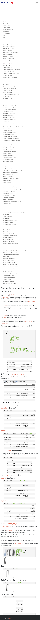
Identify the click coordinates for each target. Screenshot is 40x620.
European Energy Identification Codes (11, 273)
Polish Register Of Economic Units (10, 235)
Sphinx (10, 618)
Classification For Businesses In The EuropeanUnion (13, 126)
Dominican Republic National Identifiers (11, 100)
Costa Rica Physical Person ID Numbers (11, 73)
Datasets (3, 12)
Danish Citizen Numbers (8, 96)
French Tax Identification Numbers (10, 136)
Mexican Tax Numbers (7, 210)
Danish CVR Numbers (7, 98)
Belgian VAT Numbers (7, 50)
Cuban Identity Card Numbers (9, 79)
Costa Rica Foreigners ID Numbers (10, 77)
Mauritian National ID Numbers (9, 207)
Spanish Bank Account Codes (9, 113)
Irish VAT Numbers (7, 165)
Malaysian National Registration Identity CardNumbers (14, 212)
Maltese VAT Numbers (7, 205)
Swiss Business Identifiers (8, 63)
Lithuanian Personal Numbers (9, 191)
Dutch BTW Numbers (7, 216)
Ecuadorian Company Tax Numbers (10, 107)
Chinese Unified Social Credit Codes (10, 266)
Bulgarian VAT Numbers (8, 54)
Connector (4, 15)
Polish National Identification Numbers (11, 233)
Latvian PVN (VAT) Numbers (8, 197)
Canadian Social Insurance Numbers (10, 264)
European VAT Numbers (8, 128)
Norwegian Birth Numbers (8, 281)
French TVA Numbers (7, 142)
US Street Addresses (7, 39)
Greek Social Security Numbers (9, 151)
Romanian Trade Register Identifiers (10, 247)
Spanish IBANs (6, 121)
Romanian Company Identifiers (9, 245)
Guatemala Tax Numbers (8, 155)
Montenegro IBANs (7, 203)
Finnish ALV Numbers (7, 130)
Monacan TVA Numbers (8, 199)
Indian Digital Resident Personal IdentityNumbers (13, 170)
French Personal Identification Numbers (11, 138)
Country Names (6, 21)
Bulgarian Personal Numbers (9, 258)
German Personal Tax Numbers (9, 88)
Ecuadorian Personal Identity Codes (10, 105)
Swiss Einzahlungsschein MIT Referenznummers (13, 60)
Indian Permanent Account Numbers (10, 172)
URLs (4, 37)
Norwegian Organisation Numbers (10, 224)
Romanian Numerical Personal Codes (10, 243)
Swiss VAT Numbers (7, 65)
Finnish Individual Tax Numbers (9, 277)
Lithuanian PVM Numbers (8, 193)
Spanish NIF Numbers (7, 124)
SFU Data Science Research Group (21, 617)
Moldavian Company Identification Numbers (12, 201)
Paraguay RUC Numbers (8, 239)
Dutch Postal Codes (7, 279)
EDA (2, 14)
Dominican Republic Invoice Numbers (10, 102)
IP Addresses (6, 31)
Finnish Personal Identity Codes (9, 132)
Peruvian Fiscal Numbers (8, 229)
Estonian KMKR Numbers (8, 111)
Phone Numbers (6, 33)
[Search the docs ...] (20, 8)
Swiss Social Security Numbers (9, 62)
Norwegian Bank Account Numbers (10, 220)
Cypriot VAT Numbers (7, 81)
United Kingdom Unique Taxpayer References (12, 147)
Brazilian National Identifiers (9, 262)
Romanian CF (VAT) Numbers (9, 241)
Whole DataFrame (7, 41)
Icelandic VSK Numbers (8, 176)
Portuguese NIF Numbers (8, 237)
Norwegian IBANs (6, 218)
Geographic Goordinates (8, 29)
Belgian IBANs (6, 256)
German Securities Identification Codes (11, 94)
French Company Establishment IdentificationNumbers (14, 249)
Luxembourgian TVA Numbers (9, 195)
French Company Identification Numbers (11, 140)
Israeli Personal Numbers (8, 168)
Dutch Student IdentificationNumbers (11, 254)
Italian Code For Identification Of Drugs (11, 178)
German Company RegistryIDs (9, 86)
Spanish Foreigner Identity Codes (10, 123)
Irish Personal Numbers (8, 163)
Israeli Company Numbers (8, 166)
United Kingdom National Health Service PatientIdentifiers (15, 250)
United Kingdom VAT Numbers (9, 149)
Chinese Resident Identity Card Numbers (11, 69)
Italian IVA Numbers (7, 182)
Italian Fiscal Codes (7, 180)
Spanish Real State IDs (7, 269)
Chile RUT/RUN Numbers (8, 67)
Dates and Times (6, 23)
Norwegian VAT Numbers (8, 222)
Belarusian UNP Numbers (8, 56)
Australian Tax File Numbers (8, 48)
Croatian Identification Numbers (9, 157)
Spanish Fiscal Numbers (8, 115)
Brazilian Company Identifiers (9, 260)
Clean (3, 17)
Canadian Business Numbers (9, 58)
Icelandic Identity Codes (8, 174)
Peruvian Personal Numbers (9, 228)
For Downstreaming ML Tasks (9, 42)
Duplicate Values (6, 25)
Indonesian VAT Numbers (8, 161)
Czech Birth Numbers (7, 84)
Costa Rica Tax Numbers (8, 75)
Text (4, 35)
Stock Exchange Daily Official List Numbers (11, 144)
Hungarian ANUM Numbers (8, 159)
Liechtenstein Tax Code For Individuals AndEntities (13, 189)
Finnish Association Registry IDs (9, 275)
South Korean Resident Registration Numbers (12, 187)
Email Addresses (6, 27)
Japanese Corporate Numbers (9, 184)
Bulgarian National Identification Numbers (11, 52)
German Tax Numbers (7, 90)
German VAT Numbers (7, 92)
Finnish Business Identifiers (8, 134)
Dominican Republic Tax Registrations (10, 103)
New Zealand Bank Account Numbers (10, 283)
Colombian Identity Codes (8, 71)
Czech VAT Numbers (7, 83)
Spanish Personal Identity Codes (9, 119)
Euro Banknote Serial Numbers (9, 271)
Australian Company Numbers (9, 46)
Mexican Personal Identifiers (9, 208)
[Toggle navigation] (37, 2)
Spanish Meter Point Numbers (9, 117)
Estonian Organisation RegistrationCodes (11, 268)
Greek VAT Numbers (7, 153)
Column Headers (6, 19)
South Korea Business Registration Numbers (12, 185)
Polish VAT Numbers (7, 231)
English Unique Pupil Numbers (9, 145)
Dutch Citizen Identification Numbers (10, 252)
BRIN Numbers (6, 214)
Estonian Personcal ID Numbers (9, 109)
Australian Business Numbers (9, 44)
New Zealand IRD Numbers (8, 226)
